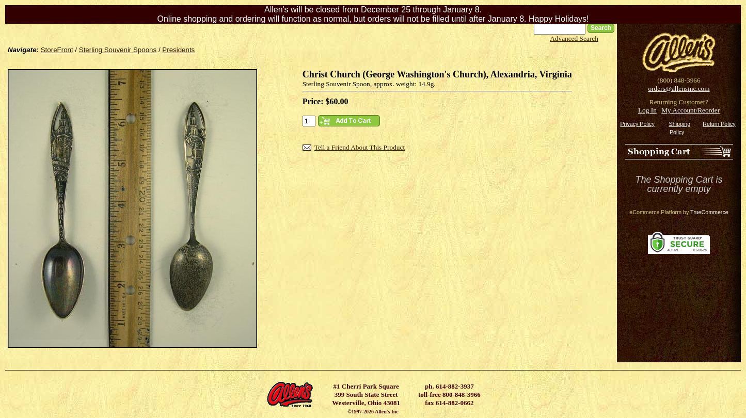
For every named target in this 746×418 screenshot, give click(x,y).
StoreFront (57, 50)
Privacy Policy (637, 124)
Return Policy (719, 124)
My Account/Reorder (690, 110)
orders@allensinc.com (678, 88)
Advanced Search (574, 38)
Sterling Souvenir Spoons (117, 50)
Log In (647, 110)
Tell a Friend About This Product (359, 147)
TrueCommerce (709, 212)
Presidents (178, 50)
